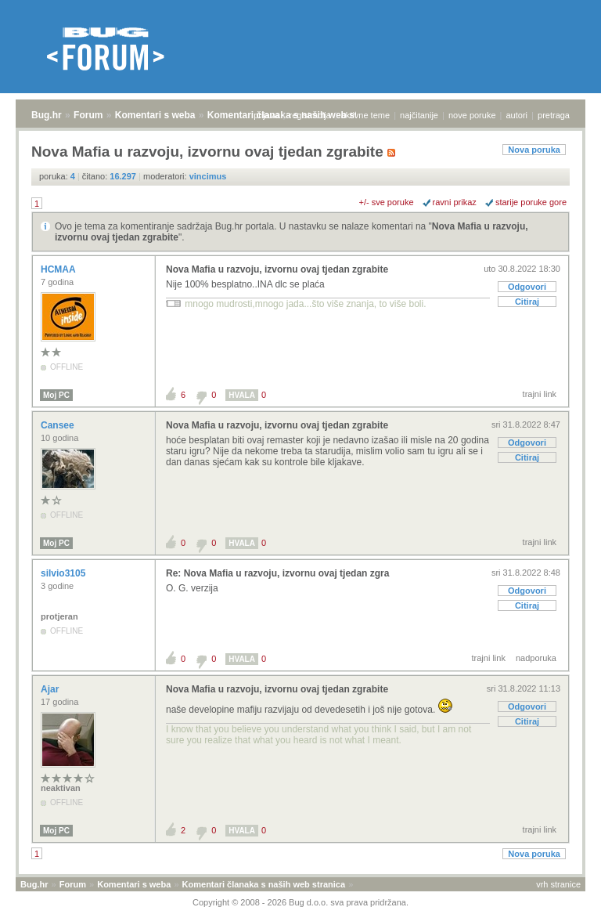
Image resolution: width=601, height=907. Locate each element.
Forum (88, 115)
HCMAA (59, 269)
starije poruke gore (531, 202)
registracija (310, 115)
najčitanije (419, 115)
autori (517, 115)
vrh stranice (558, 884)
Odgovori (527, 286)
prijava (266, 115)
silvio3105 (64, 573)
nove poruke (472, 115)
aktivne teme (365, 115)
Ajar (51, 689)
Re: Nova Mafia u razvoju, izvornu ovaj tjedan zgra (277, 573)
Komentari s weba (155, 115)
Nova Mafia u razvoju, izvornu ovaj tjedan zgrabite (277, 269)
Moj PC (56, 395)
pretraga (554, 115)
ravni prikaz (455, 202)
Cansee (59, 425)
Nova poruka (534, 149)
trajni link (539, 394)
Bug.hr (46, 115)
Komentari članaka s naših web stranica (263, 884)
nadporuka (536, 658)
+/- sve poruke (386, 202)
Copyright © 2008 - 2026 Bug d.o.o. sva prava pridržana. (300, 902)
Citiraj (527, 301)
